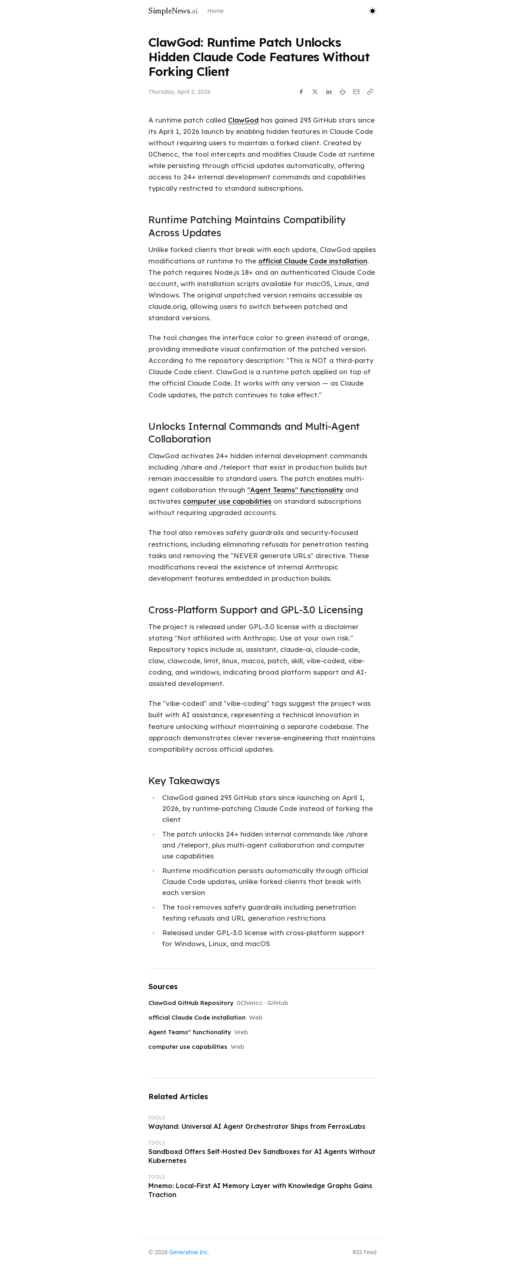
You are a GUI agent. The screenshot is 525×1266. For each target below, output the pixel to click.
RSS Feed (365, 1252)
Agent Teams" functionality (189, 1032)
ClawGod (243, 120)
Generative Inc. (189, 1252)
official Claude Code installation (312, 261)
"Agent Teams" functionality (295, 489)
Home (216, 11)
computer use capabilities (227, 501)
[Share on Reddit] (342, 91)
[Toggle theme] (373, 11)
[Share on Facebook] (301, 91)
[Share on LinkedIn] (328, 91)
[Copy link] (370, 91)
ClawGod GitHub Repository (191, 1003)
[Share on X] (315, 91)
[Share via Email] (356, 91)
